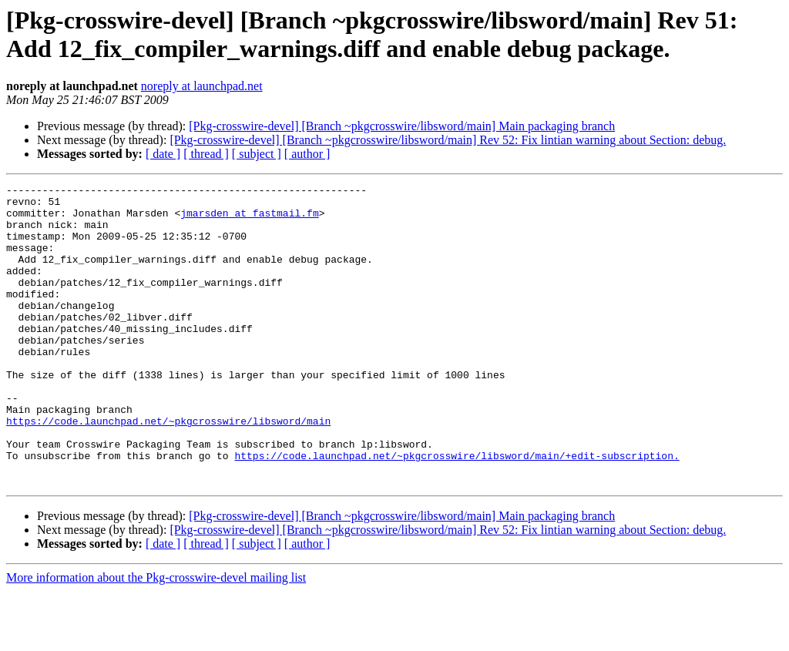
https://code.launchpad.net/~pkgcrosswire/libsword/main (168, 469)
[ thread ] (206, 153)
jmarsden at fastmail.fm (249, 220)
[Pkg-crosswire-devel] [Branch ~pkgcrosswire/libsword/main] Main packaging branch (402, 126)
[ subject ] (256, 153)
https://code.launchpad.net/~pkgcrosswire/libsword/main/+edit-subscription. (456, 511)
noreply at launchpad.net (202, 85)
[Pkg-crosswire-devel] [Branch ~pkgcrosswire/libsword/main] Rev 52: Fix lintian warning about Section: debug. (448, 139)
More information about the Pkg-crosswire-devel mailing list (156, 637)
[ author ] (307, 153)
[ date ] (163, 153)
